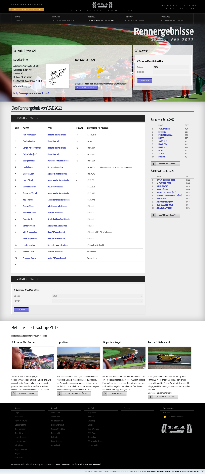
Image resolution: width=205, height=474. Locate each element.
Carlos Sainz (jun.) (30, 154)
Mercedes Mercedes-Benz (58, 161)
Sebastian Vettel (30, 193)
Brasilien (21, 118)
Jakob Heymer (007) (165, 202)
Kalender (55, 437)
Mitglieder (92, 412)
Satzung (91, 421)
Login (17, 412)
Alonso (161, 154)
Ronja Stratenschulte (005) (169, 195)
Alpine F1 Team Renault (57, 174)
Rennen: (140, 72)
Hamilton (162, 144)
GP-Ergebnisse (57, 421)
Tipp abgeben (20, 429)
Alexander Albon (29, 213)
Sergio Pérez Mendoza (32, 148)
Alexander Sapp (164, 183)
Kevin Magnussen (30, 239)
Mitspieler (19, 445)
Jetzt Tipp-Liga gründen (76, 393)
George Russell (29, 161)
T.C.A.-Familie (93, 445)
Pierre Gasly (28, 219)
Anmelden (19, 416)
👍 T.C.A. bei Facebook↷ (173, 416)
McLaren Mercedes (55, 167)
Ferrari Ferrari (53, 141)
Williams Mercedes (55, 213)
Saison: (140, 67)
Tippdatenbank (21, 449)
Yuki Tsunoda (28, 200)
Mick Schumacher (30, 232)
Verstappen (164, 129)
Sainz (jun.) (163, 141)
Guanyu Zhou (28, 206)
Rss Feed (166, 412)
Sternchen (92, 437)
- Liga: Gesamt (21, 441)
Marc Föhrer (162, 189)
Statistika (19, 458)
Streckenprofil (88, 88)
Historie (91, 416)
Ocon (160, 150)
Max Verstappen (29, 135)
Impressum (49, 464)
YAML (73, 464)
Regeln (17, 453)
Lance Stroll (28, 180)
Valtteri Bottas (29, 226)
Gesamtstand (20, 425)
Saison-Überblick (58, 429)
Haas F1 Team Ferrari (56, 232)
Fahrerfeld (55, 433)
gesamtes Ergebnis (168, 163)
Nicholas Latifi (28, 251)
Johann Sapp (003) (164, 208)
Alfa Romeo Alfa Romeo (57, 206)
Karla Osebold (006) (166, 180)
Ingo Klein (161, 199)
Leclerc (162, 132)
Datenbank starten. (165, 397)
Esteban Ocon (28, 174)
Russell (162, 138)
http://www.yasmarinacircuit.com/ (31, 93)
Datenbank (55, 445)
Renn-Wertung (21, 421)
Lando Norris (28, 167)
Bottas (161, 157)
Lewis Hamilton (29, 245)
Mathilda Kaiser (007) (166, 192)
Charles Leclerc (29, 141)
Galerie (90, 425)
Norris (161, 147)
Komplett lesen (26, 393)
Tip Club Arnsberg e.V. (34, 464)
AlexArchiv (55, 416)
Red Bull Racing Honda (57, 135)
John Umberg (162, 186)
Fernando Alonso (29, 258)
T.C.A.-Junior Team (95, 441)
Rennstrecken (56, 441)
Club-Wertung (93, 429)
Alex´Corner (56, 412)
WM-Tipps (92, 433)
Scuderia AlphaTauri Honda (58, 200)
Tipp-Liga (19, 433)
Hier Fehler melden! (28, 9)
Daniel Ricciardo (29, 187)
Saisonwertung (57, 425)
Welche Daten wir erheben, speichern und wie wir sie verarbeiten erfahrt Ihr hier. (173, 471)
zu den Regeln (116, 393)
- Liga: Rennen (20, 437)
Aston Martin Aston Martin (58, 180)
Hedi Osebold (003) (165, 205)
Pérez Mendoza (165, 135)
